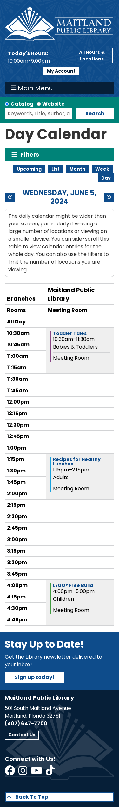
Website (53, 104)
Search (94, 113)
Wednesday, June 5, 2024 (59, 197)
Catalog (22, 104)
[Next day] (109, 197)
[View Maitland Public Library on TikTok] (50, 772)
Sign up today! (35, 677)
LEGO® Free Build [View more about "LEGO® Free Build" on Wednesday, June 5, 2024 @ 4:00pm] (73, 585)
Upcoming (29, 169)
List (55, 169)
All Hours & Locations (92, 55)
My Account (61, 71)
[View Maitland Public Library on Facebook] (10, 772)
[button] (36, 57)
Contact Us (21, 735)
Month (77, 169)
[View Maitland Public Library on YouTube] (37, 772)
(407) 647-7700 (26, 723)
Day (106, 178)
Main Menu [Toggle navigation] (32, 87)
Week (102, 169)
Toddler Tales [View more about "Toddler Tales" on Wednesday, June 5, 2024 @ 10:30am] (70, 333)
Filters (31, 155)
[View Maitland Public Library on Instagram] (23, 772)
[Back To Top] (59, 797)
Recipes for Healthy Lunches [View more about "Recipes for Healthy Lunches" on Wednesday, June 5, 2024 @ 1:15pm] (77, 461)
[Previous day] (10, 197)
